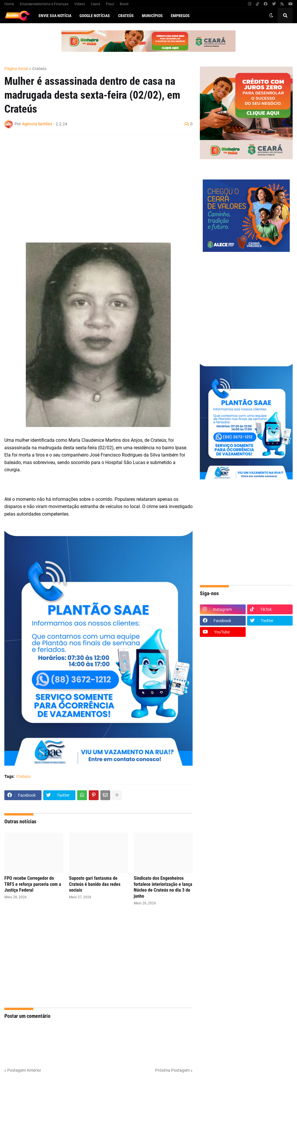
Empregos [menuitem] (180, 15)
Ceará (95, 4)
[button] (271, 15)
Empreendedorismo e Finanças (44, 4)
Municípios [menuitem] (152, 15)
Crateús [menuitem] (126, 15)
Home (9, 4)
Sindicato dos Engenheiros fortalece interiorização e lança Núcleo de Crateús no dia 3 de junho (163, 887)
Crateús (39, 69)
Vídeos (79, 4)
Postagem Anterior (24, 1070)
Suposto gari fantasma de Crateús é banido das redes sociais (94, 884)
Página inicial (16, 69)
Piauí (110, 4)
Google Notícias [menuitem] (94, 15)
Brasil (124, 4)
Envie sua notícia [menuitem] (55, 15)
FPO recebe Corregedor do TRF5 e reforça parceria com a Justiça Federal (32, 884)
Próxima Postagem (172, 1070)
